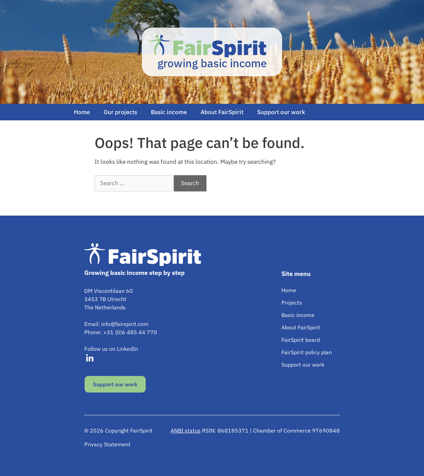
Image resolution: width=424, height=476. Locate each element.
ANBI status (186, 430)
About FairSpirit (222, 112)
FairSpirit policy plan (306, 352)
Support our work (281, 112)
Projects (291, 302)
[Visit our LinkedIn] (89, 358)
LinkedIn (127, 348)
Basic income (169, 112)
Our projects (120, 112)
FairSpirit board (300, 339)
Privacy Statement (107, 444)
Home (82, 112)
